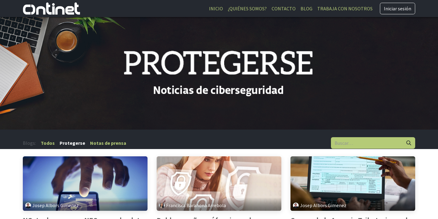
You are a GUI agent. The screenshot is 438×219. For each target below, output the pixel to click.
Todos (48, 143)
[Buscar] (408, 143)
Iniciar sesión (397, 8)
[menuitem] (216, 8)
